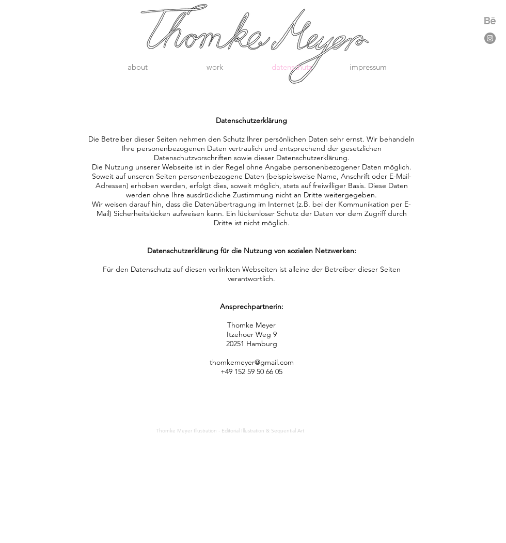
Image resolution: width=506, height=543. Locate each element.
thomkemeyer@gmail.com (252, 362)
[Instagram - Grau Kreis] (490, 38)
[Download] (490, 20)
